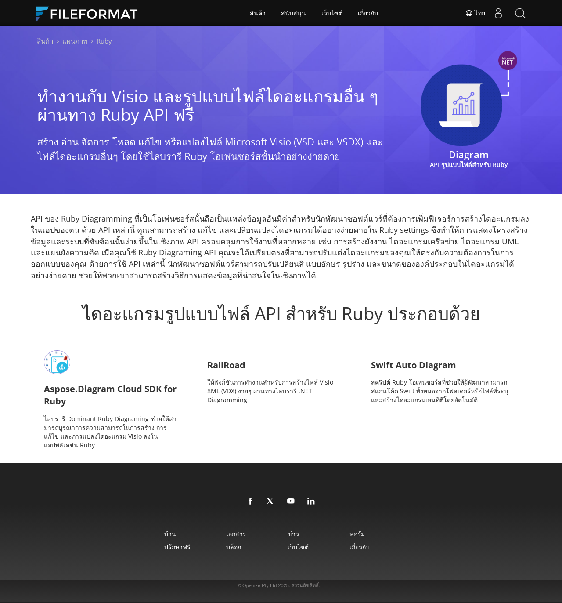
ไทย (475, 13)
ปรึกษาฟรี (177, 547)
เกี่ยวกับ (368, 13)
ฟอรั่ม (357, 534)
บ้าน (170, 534)
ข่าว (293, 534)
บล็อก (233, 547)
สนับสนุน (293, 13)
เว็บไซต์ (331, 13)
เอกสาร (236, 534)
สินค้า (258, 13)
